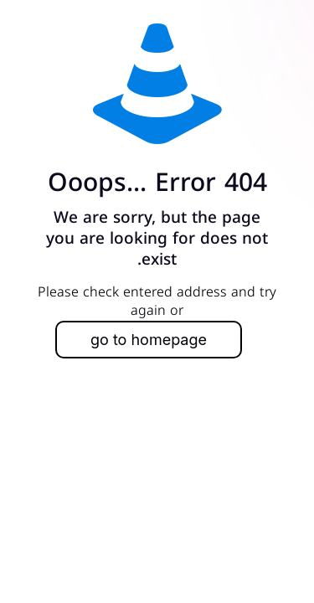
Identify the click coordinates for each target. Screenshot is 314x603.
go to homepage (148, 339)
